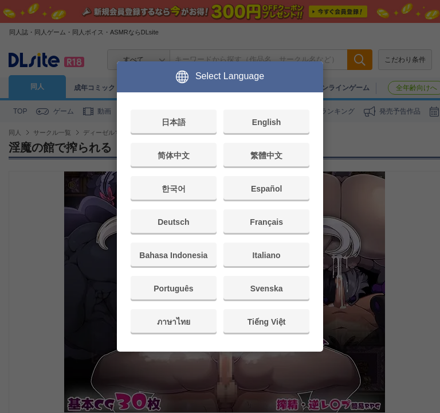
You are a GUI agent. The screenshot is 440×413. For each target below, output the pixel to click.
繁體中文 (266, 155)
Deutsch (173, 222)
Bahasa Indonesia (173, 255)
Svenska (266, 288)
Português (173, 288)
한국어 (174, 188)
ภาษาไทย (173, 321)
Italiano (267, 255)
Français (266, 222)
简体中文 (174, 155)
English (266, 122)
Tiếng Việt (266, 321)
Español (266, 188)
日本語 (174, 122)
